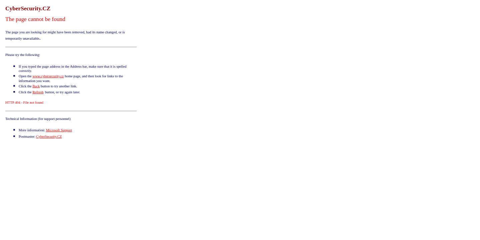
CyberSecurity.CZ (49, 136)
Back (36, 86)
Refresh (37, 92)
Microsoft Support (59, 130)
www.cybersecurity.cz (48, 76)
